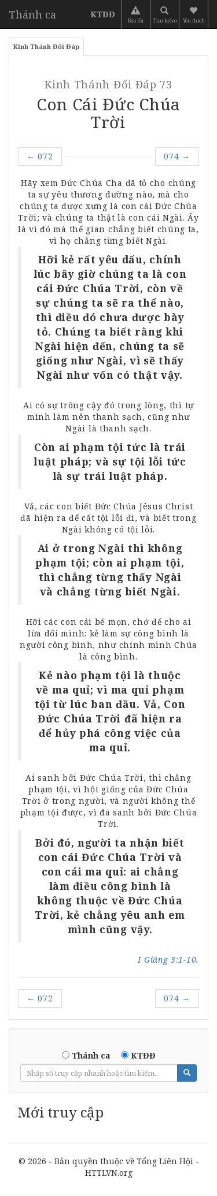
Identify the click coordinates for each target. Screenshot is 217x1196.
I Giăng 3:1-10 (167, 959)
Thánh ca (32, 14)
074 (177, 156)
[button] (195, 14)
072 (40, 156)
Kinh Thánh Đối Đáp (46, 46)
